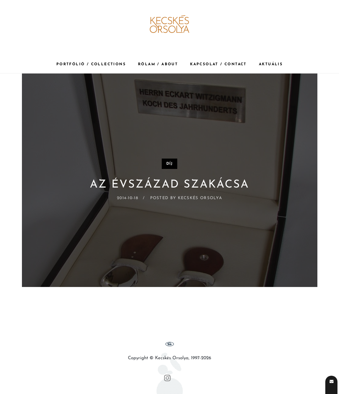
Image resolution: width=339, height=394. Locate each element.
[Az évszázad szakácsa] (169, 180)
